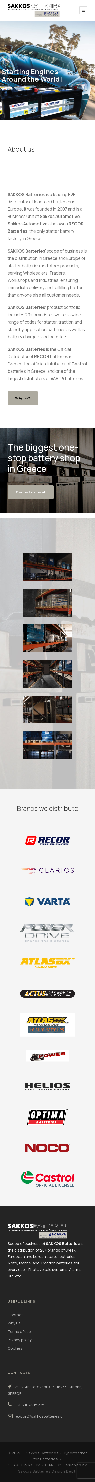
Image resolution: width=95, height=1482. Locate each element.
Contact (15, 1314)
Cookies (15, 1348)
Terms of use (19, 1331)
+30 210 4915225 (29, 1405)
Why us (14, 1323)
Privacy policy (20, 1339)
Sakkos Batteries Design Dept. (47, 1471)
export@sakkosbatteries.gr (40, 1416)
